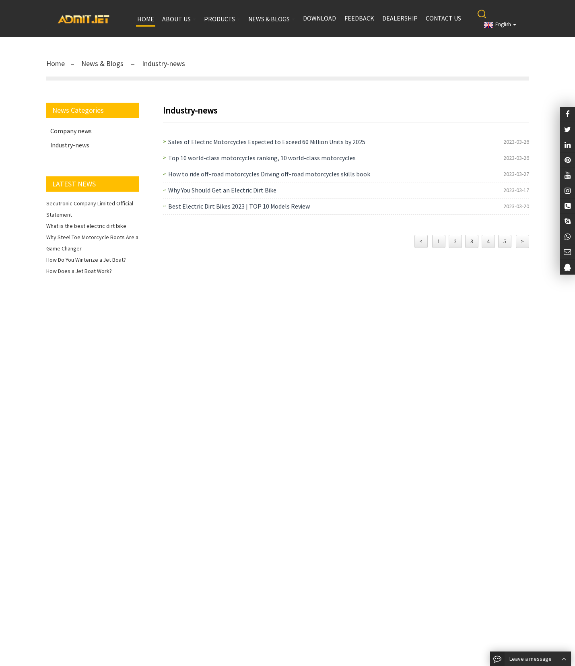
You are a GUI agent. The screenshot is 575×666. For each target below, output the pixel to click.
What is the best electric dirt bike (86, 226)
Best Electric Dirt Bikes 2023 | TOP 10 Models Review (239, 206)
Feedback (359, 18)
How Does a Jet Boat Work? (79, 271)
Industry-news (162, 63)
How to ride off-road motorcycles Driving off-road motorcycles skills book (269, 174)
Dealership (400, 18)
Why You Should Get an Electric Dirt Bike (222, 190)
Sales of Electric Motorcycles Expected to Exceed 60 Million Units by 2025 (266, 142)
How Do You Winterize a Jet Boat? (86, 259)
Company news (71, 131)
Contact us (443, 18)
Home (55, 63)
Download (319, 18)
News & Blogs (103, 63)
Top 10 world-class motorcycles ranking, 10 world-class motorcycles (262, 158)
